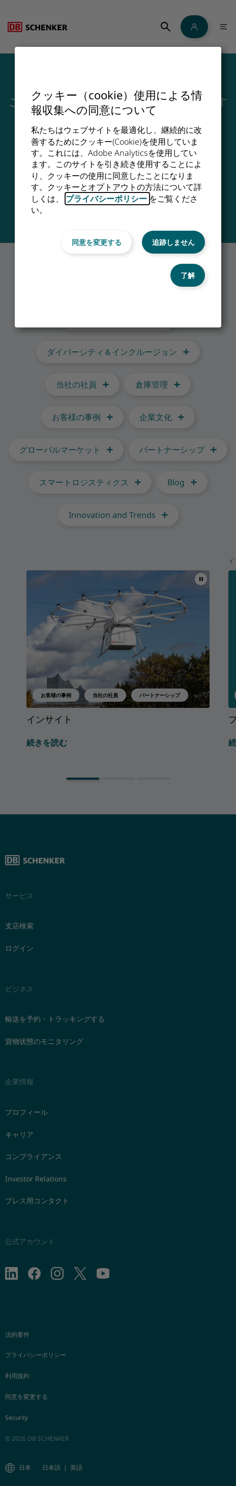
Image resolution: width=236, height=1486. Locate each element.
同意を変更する (97, 242)
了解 (188, 275)
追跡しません (173, 242)
